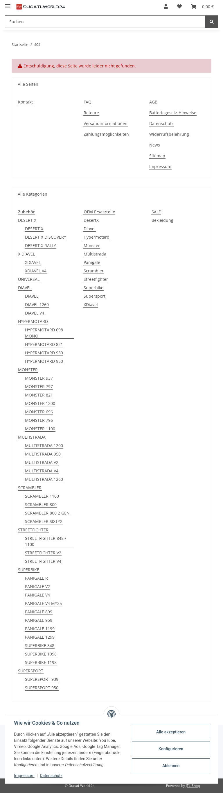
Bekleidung (162, 220)
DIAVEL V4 (34, 313)
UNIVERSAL (28, 279)
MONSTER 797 (39, 386)
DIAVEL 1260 (37, 304)
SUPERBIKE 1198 (41, 662)
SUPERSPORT (30, 671)
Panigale (92, 262)
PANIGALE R (36, 578)
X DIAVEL (26, 254)
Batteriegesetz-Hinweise (172, 112)
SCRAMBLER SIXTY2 (43, 521)
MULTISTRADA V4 (41, 471)
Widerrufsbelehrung (169, 134)
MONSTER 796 (39, 420)
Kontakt (25, 102)
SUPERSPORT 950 (41, 687)
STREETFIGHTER (33, 530)
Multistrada (95, 254)
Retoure (91, 112)
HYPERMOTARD (33, 321)
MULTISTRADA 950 (43, 454)
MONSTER (28, 369)
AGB (153, 102)
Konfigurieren (170, 748)
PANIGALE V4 (37, 595)
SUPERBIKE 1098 (41, 654)
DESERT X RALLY (40, 245)
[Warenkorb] (202, 6)
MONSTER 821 (39, 395)
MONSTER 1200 (40, 403)
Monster (92, 245)
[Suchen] (105, 21)
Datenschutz (161, 123)
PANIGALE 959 (38, 620)
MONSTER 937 (39, 378)
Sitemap (157, 155)
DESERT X (27, 220)
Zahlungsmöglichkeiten (106, 134)
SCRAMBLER (30, 487)
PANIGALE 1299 (40, 637)
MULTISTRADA (32, 437)
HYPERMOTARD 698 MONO (44, 333)
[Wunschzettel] (179, 6)
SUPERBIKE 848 (39, 645)
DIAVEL (24, 287)
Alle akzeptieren (170, 732)
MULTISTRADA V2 (41, 462)
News (154, 145)
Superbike (93, 287)
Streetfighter (96, 279)
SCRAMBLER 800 (41, 504)
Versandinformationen (105, 123)
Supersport (94, 296)
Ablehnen (170, 765)
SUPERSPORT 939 (41, 679)
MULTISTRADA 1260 (44, 479)
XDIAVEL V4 (35, 271)
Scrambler (94, 271)
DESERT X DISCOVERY (45, 237)
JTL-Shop (193, 785)
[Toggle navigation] (7, 3)
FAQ (87, 102)
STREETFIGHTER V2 (43, 553)
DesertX (91, 220)
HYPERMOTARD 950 (44, 361)
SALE (156, 212)
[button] (165, 6)
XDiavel (91, 304)
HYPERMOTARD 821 (44, 344)
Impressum (160, 166)
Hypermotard (96, 237)
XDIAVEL (33, 262)
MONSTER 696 (39, 412)
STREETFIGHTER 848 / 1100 (45, 541)
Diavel (90, 228)
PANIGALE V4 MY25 (43, 603)
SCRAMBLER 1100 (42, 496)
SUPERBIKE (28, 569)
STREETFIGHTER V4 (43, 561)
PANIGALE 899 (38, 612)
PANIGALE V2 (37, 586)
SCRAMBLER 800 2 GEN (47, 513)
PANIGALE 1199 (40, 628)
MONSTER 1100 (40, 428)
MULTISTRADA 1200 (44, 445)
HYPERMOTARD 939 (44, 353)
